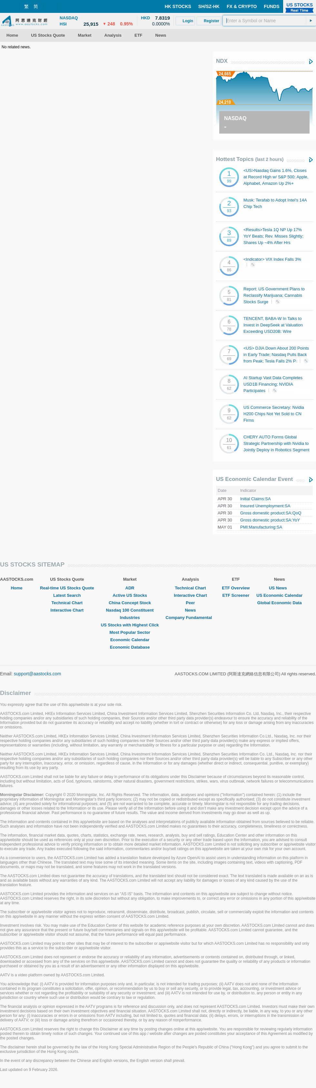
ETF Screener (235, 595)
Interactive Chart (67, 610)
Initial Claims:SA (255, 498)
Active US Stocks (130, 595)
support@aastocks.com (37, 673)
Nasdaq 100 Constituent (130, 610)
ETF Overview (236, 588)
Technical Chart (67, 602)
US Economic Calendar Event (254, 479)
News (190, 610)
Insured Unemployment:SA (265, 505)
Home (16, 588)
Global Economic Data (279, 602)
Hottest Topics (249, 159)
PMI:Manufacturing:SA (261, 527)
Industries (130, 617)
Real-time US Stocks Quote (67, 588)
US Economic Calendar (279, 595)
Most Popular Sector (129, 632)
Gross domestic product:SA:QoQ (270, 513)
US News (279, 588)
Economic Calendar (129, 639)
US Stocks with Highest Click (130, 625)
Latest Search (67, 595)
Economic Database (130, 647)
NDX (222, 61)
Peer (190, 602)
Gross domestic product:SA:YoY (270, 520)
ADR (129, 588)
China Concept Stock (130, 602)
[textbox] (269, 20)
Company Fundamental (190, 617)
